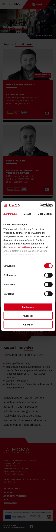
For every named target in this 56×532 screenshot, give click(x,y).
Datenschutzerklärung (20, 247)
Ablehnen (28, 324)
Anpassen (28, 316)
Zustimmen (28, 307)
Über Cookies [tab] (45, 213)
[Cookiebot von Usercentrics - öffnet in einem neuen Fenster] (40, 205)
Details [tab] (27, 213)
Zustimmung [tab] (10, 213)
